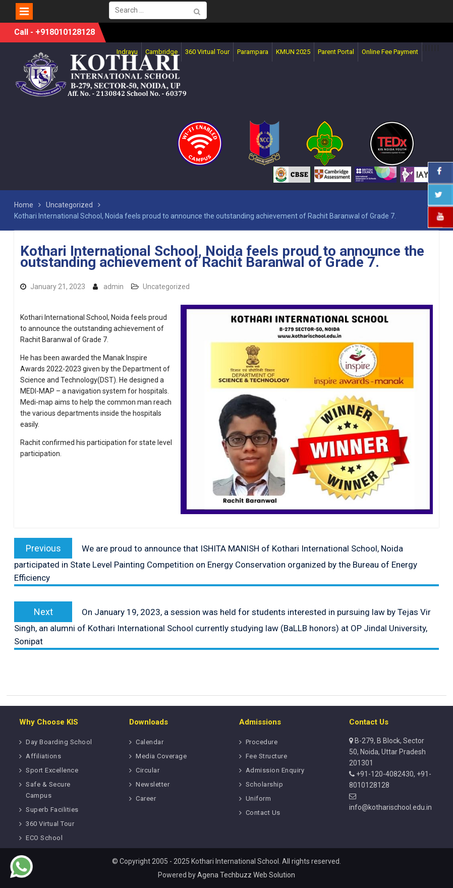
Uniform (258, 798)
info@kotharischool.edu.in (390, 807)
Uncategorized (166, 287)
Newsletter (152, 784)
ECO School (44, 838)
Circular (147, 770)
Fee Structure (267, 756)
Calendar (149, 742)
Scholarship (265, 784)
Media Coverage (161, 756)
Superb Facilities (52, 809)
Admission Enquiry (275, 770)
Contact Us (263, 812)
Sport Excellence (52, 770)
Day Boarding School (59, 742)
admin (113, 287)
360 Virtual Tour (50, 823)
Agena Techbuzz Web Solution (246, 875)
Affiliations (43, 756)
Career (146, 798)
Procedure (262, 742)
